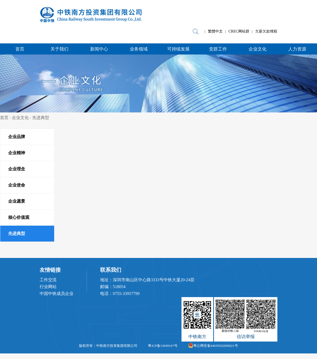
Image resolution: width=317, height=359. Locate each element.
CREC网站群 (239, 31)
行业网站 (48, 286)
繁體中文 (215, 31)
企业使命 (16, 185)
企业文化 (258, 49)
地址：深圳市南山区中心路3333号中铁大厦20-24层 (147, 280)
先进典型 (40, 117)
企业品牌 (16, 136)
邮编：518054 (112, 286)
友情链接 (50, 270)
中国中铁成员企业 (56, 293)
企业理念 (16, 169)
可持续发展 (178, 49)
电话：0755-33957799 (119, 293)
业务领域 (139, 49)
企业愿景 (16, 201)
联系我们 (110, 270)
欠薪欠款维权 (266, 31)
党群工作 (218, 49)
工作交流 (48, 280)
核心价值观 (18, 217)
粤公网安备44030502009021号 (213, 346)
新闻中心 (99, 49)
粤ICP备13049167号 (162, 346)
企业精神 (16, 153)
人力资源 (297, 49)
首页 (19, 49)
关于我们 (59, 49)
